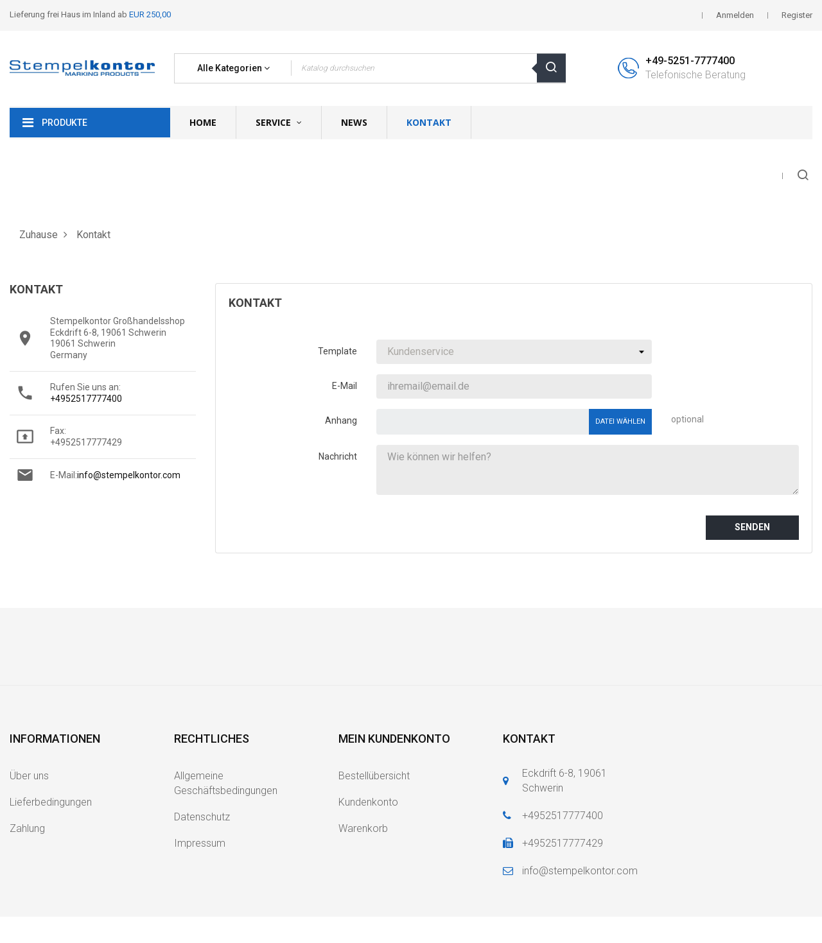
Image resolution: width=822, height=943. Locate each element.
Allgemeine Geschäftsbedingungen (225, 783)
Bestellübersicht (374, 776)
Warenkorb (363, 828)
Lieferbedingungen (51, 802)
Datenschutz (202, 817)
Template (337, 351)
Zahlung (27, 828)
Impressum (199, 843)
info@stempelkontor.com (128, 475)
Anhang (341, 420)
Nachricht (338, 456)
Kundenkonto (368, 802)
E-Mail (344, 386)
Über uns (29, 776)
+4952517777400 (86, 399)
